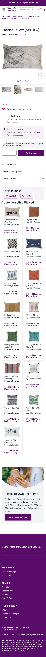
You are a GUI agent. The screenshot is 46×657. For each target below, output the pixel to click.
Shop (9, 16)
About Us (6, 583)
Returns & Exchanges (10, 613)
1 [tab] (18, 81)
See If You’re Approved (18, 517)
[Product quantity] (9, 152)
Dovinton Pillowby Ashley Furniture (11, 316)
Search (33, 9)
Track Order (6, 575)
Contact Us (6, 617)
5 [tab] (28, 81)
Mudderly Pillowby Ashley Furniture (33, 377)
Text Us (26, 196)
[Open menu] (4, 9)
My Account (8, 567)
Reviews (5, 594)
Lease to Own (7, 590)
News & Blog (7, 598)
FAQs (4, 610)
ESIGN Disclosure (10, 629)
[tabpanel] (23, 57)
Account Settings (9, 571)
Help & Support (9, 606)
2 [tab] (20, 81)
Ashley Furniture (19, 34)
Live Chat (10, 196)
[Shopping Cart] (43, 9)
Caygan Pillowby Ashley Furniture (33, 221)
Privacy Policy (7, 627)
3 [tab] (23, 81)
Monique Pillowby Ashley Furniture (11, 284)
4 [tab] (25, 81)
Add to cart (31, 153)
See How (37, 132)
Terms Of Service (22, 627)
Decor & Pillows (18, 16)
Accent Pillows (14, 18)
